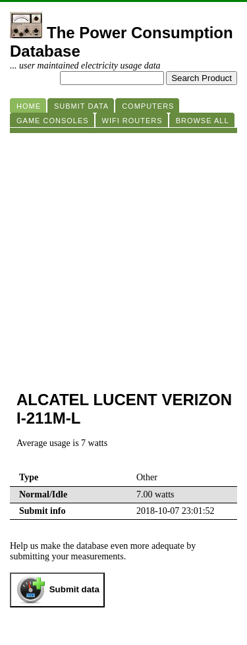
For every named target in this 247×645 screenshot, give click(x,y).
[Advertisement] (123, 256)
